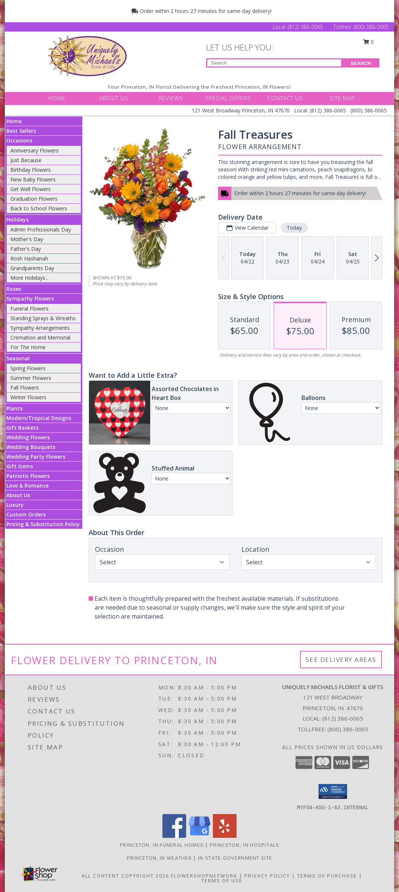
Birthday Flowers (30, 169)
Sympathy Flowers (30, 298)
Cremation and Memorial (40, 337)
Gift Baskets (22, 427)
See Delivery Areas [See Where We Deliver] (341, 659)
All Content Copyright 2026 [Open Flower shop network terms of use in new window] (125, 875)
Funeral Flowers (29, 308)
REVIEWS (171, 98)
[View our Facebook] (174, 835)
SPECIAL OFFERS (228, 98)
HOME (56, 98)
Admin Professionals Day (40, 229)
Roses (13, 288)
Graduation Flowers (33, 198)
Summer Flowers (30, 377)
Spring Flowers (28, 368)
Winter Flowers (28, 397)
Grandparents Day (32, 268)
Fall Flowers (24, 387)
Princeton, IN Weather (159, 858)
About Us (18, 495)
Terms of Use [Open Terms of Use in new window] (222, 880)
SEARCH (361, 63)
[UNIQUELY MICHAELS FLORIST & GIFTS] (87, 55)
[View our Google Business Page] (199, 835)
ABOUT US (113, 98)
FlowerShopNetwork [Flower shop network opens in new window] (204, 875)
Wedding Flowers (28, 437)
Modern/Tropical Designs (38, 418)
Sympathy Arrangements (40, 327)
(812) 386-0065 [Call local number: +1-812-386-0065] (342, 718)
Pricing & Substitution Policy (43, 524)
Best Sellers (21, 130)
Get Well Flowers (30, 189)
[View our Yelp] (225, 835)
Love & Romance (27, 485)
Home (14, 121)
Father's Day (25, 248)
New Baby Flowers (33, 179)
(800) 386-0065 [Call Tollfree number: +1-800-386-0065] (371, 26)
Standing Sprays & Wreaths (43, 318)
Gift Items (19, 466)
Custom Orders (26, 514)
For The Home (28, 347)
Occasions (19, 140)
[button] (333, 791)
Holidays (17, 219)
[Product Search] (274, 63)
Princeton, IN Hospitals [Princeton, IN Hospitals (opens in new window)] (244, 845)
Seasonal (18, 358)
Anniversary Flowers (34, 150)
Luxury (15, 504)
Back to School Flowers (38, 208)
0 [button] (368, 41)
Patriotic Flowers (28, 475)
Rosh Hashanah (29, 258)
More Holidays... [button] (29, 277)
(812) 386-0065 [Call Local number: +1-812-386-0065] (306, 26)
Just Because (26, 160)
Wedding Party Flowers (35, 456)
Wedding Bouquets (30, 446)
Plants (14, 408)
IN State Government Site (235, 858)
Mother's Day (26, 239)
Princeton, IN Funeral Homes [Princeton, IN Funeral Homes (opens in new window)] (162, 845)
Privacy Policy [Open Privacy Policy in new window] (267, 875)
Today (294, 227)
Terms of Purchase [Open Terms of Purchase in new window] (327, 875)
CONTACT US (285, 98)
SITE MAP (342, 98)
